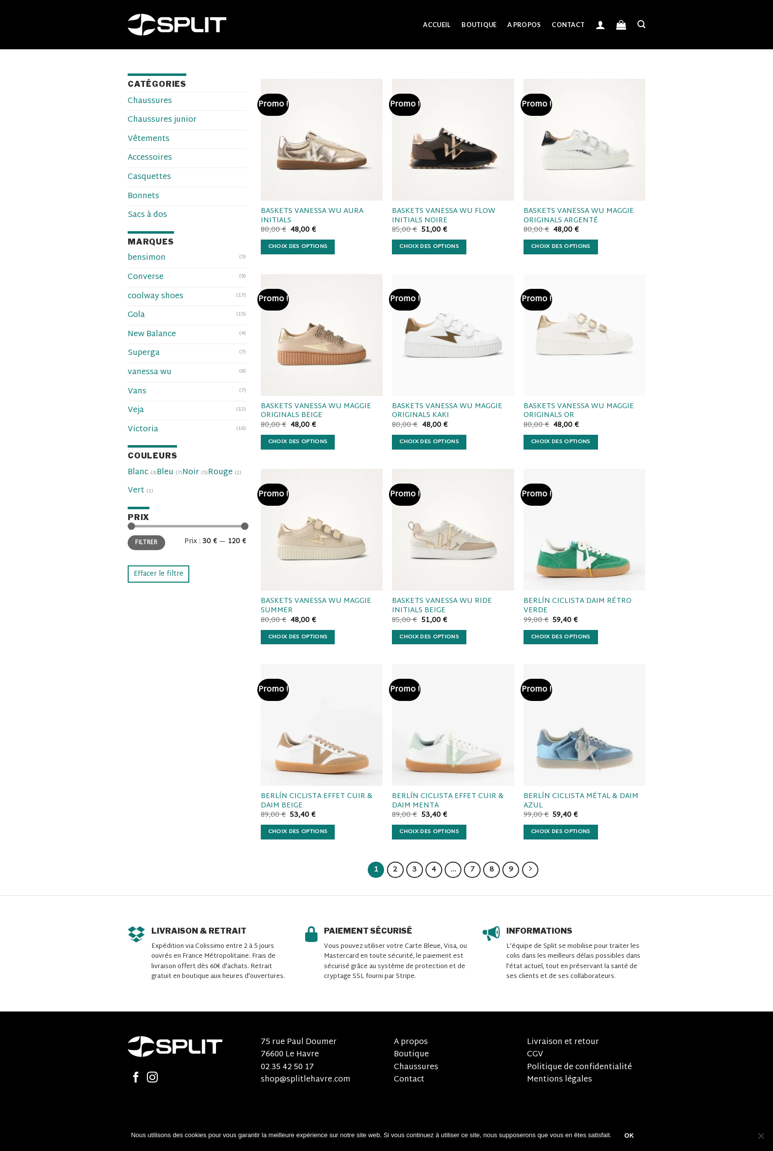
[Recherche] (641, 24)
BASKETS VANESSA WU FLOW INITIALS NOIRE (443, 216)
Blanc (138, 472)
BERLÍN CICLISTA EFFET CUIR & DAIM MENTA (448, 801)
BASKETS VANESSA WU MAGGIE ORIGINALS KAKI (447, 411)
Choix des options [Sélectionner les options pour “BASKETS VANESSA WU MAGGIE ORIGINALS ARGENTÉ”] (561, 247)
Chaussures (150, 101)
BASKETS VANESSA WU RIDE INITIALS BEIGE (442, 606)
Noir (190, 472)
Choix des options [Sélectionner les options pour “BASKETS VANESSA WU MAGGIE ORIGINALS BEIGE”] (298, 442)
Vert (136, 491)
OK (629, 1135)
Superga (144, 353)
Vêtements (149, 139)
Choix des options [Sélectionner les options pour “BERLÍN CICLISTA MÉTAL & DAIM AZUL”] (561, 832)
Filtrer (146, 542)
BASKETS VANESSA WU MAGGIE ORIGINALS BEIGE (316, 411)
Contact (568, 25)
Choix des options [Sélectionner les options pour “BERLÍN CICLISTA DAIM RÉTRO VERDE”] (561, 637)
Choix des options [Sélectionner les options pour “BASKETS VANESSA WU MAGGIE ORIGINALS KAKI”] (429, 442)
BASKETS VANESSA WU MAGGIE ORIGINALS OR (579, 411)
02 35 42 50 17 (287, 1067)
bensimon (147, 258)
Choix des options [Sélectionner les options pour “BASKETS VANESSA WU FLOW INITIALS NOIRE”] (429, 247)
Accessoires (150, 158)
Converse (146, 277)
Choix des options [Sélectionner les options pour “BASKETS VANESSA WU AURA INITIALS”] (298, 247)
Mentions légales (559, 1080)
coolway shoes (155, 296)
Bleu (165, 472)
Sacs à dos (147, 215)
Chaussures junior (162, 120)
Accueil (437, 25)
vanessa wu (150, 372)
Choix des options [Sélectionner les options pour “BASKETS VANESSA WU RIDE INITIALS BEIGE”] (429, 637)
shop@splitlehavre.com (306, 1080)
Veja (136, 410)
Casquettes (149, 177)
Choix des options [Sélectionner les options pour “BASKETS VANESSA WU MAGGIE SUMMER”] (298, 637)
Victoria (143, 429)
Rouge (220, 472)
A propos (524, 25)
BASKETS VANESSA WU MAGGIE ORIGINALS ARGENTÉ (579, 216)
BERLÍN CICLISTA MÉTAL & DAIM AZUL (581, 801)
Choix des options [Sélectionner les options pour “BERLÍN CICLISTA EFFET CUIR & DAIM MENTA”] (429, 832)
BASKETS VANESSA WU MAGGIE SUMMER (316, 606)
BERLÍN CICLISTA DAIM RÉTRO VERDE (578, 606)
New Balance (152, 334)
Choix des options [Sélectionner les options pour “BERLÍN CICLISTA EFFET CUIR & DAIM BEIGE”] (298, 832)
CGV (535, 1054)
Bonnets (143, 196)
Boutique (478, 25)
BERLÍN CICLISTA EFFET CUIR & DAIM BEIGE (317, 801)
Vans (137, 391)
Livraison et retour (563, 1042)
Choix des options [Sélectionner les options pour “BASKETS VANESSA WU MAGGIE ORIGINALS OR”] (561, 442)
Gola (136, 315)
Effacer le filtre (158, 574)
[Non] (761, 1139)
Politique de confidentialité (579, 1067)
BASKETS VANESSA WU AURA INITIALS (312, 216)
